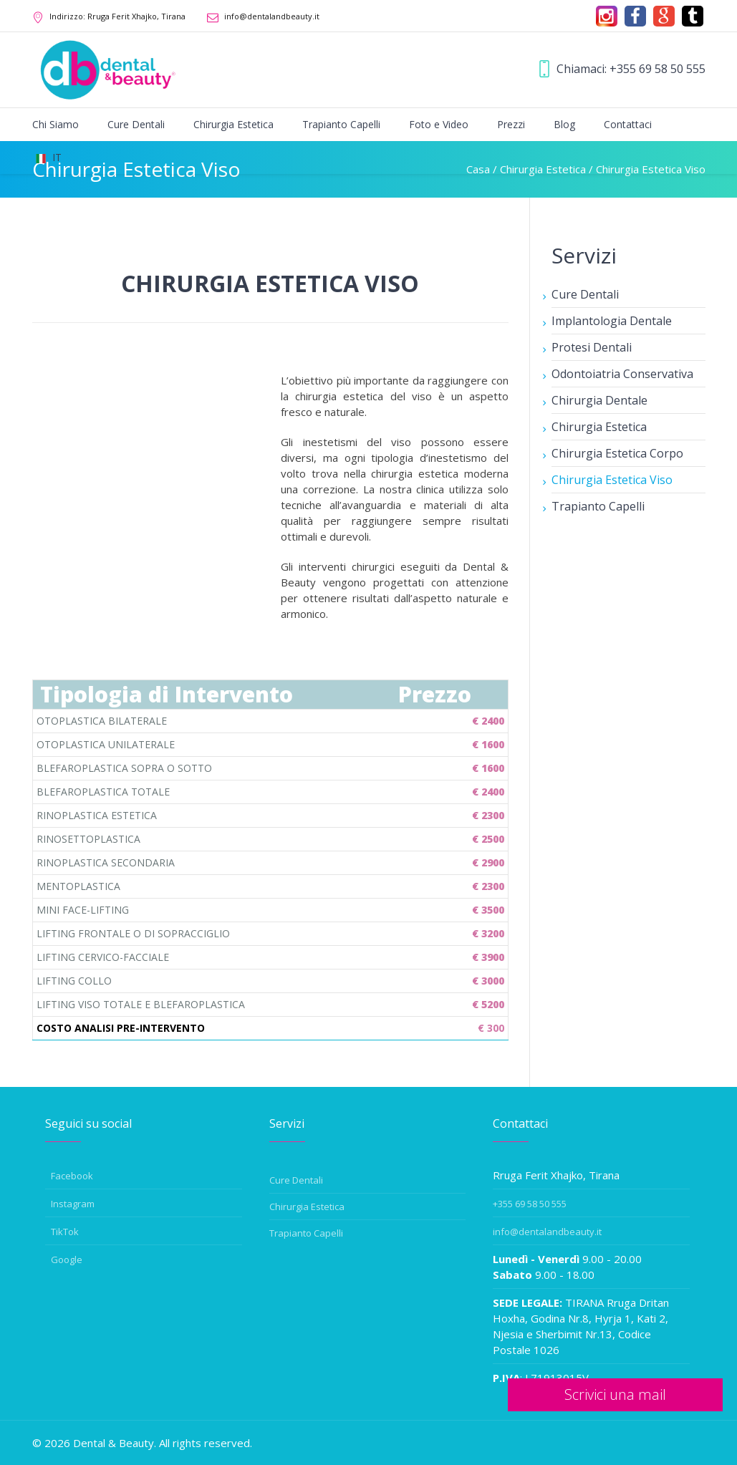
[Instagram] (606, 16)
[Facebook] (635, 16)
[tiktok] (692, 16)
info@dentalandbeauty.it (271, 16)
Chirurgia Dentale (599, 400)
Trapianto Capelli (598, 506)
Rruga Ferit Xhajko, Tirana (117, 16)
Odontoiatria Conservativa (622, 374)
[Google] (664, 16)
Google (66, 1259)
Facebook (72, 1175)
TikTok (65, 1231)
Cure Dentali (585, 294)
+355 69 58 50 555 (657, 69)
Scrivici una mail (615, 1394)
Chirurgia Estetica (599, 427)
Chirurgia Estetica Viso (612, 480)
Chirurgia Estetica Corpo (617, 453)
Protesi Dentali (591, 347)
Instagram (73, 1203)
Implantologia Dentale (611, 321)
